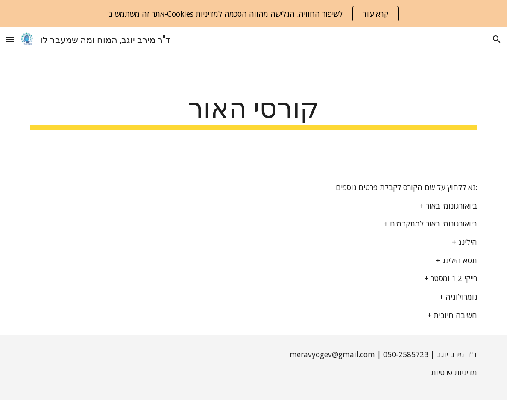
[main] (253, 109)
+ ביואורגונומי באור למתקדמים (429, 223)
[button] (10, 39)
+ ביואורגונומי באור (447, 205)
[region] (253, 13)
